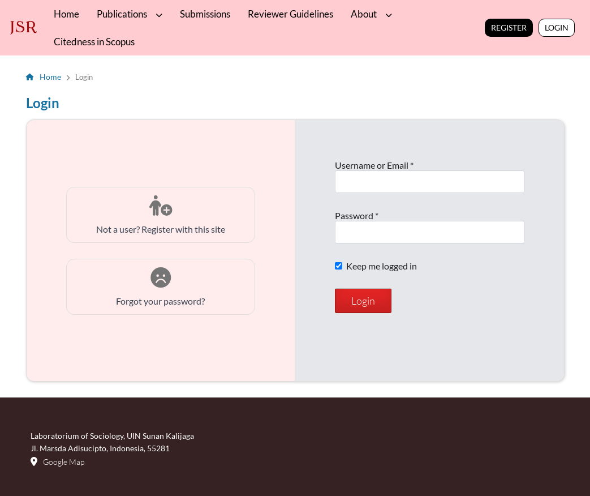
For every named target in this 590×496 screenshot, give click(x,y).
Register (509, 27)
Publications (123, 14)
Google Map (63, 462)
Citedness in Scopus (94, 42)
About (364, 14)
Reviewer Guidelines (290, 14)
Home (66, 14)
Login (557, 27)
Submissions (205, 14)
